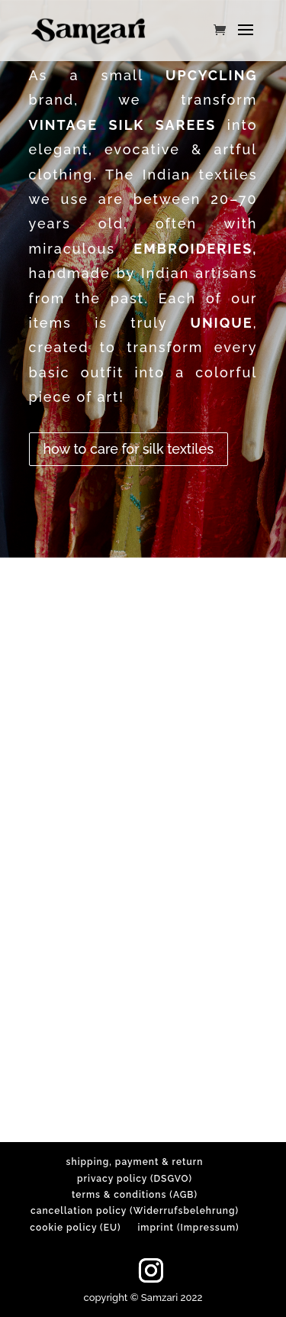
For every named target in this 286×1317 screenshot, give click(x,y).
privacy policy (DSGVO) (134, 1178)
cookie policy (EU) (75, 1227)
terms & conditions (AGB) (135, 1194)
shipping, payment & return (135, 1162)
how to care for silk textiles (128, 449)
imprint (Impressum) (188, 1227)
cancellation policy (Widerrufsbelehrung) (135, 1210)
